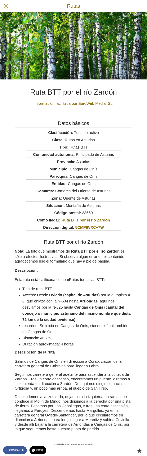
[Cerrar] (6, 6)
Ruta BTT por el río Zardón (85, 220)
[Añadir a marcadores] (139, 450)
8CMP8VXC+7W (89, 227)
